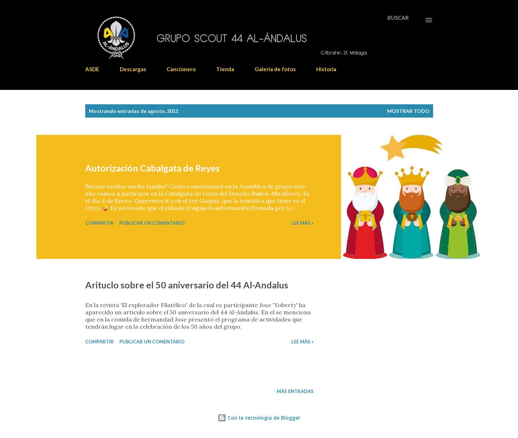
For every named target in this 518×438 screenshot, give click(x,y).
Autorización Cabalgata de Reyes (152, 168)
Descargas (133, 69)
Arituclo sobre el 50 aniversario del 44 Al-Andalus (186, 284)
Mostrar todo (408, 111)
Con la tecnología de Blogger (259, 417)
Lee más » (302, 223)
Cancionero (181, 69)
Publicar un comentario (152, 223)
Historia (326, 69)
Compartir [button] (99, 223)
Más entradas (295, 391)
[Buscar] (398, 17)
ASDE (92, 69)
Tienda (225, 69)
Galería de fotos (275, 69)
